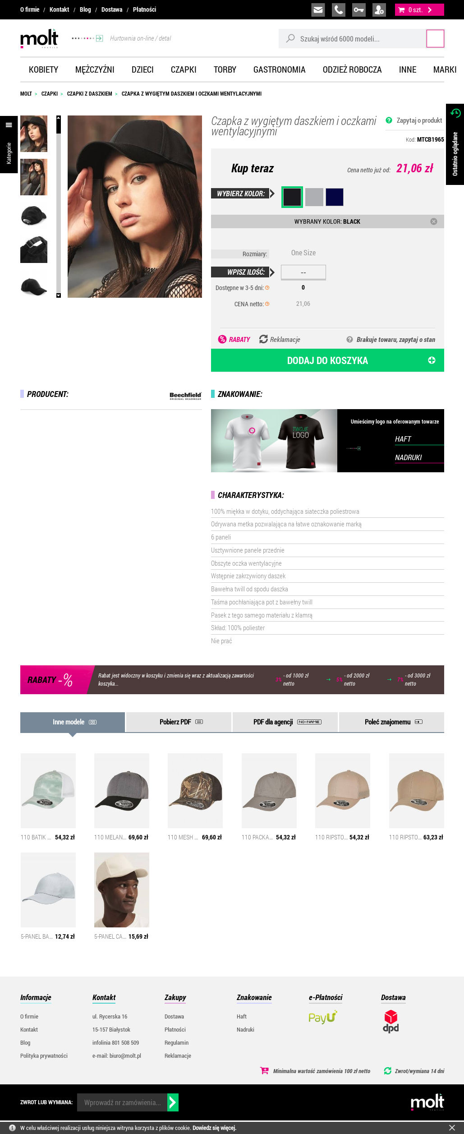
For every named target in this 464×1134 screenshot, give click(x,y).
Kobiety (43, 69)
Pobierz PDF (175, 721)
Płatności (144, 9)
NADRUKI (408, 457)
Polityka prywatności (44, 1055)
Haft (242, 1016)
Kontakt (59, 9)
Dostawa (111, 9)
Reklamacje (178, 1055)
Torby (225, 69)
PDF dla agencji (273, 721)
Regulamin (176, 1042)
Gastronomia (279, 69)
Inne (407, 69)
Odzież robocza (352, 69)
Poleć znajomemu (387, 721)
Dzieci (143, 69)
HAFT (403, 438)
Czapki (184, 69)
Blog (85, 9)
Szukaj (427, 38)
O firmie (29, 9)
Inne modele (68, 721)
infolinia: (338, 10)
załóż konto (379, 10)
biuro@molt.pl (318, 10)
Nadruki (245, 1029)
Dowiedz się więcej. (214, 1128)
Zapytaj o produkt (419, 119)
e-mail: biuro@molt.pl (116, 1055)
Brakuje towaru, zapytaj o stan (396, 339)
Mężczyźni (95, 69)
